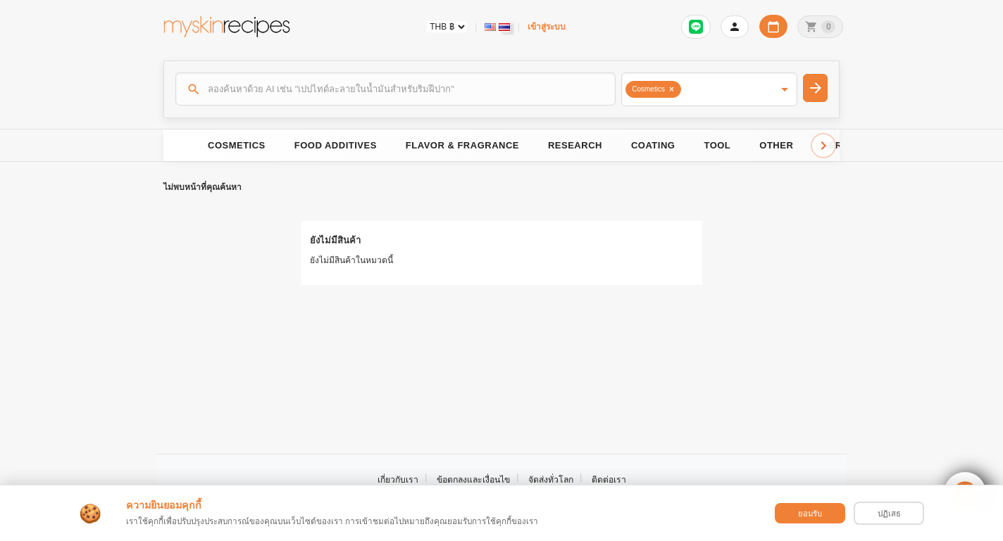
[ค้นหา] (395, 88)
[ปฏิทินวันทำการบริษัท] (773, 26)
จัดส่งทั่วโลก (550, 480)
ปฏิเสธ (889, 513)
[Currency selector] (447, 26)
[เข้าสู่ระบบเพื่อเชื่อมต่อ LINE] (696, 27)
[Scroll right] (823, 145)
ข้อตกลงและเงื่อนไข (473, 480)
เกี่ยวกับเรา (398, 480)
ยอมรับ (810, 513)
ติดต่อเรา (609, 480)
